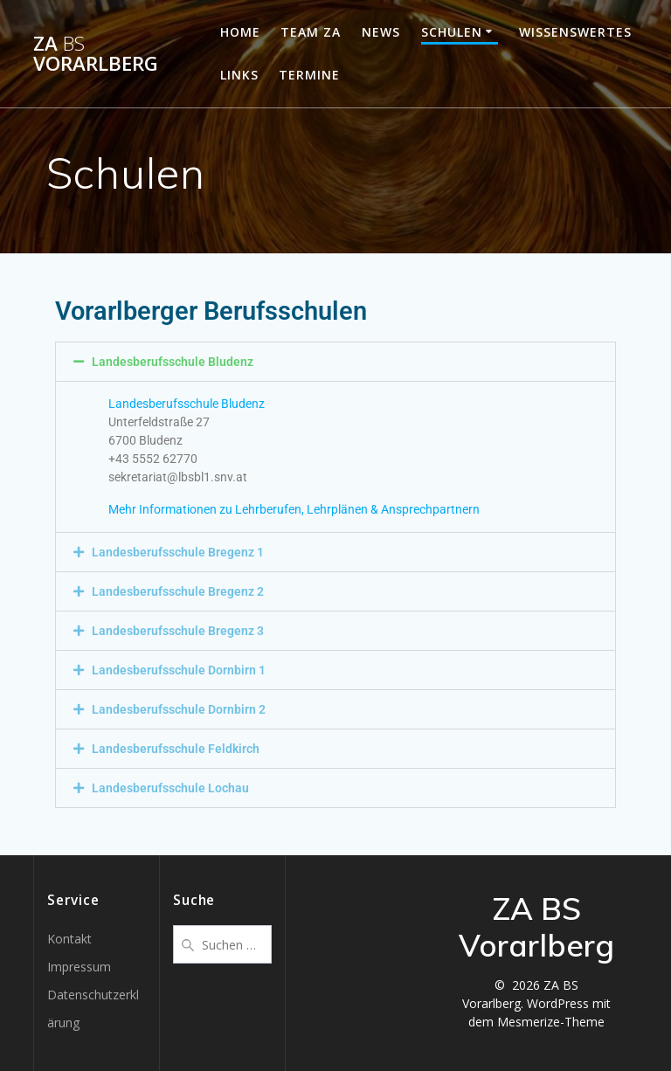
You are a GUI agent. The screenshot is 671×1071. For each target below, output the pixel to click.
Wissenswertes (575, 32)
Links (239, 74)
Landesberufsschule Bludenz (172, 362)
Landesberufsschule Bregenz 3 (178, 631)
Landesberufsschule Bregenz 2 (178, 591)
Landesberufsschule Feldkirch (175, 749)
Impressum (79, 966)
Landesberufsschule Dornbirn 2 (179, 709)
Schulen (451, 32)
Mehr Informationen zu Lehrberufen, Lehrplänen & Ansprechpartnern (294, 509)
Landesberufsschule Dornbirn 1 (179, 670)
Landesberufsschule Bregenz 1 (178, 552)
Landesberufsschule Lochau (170, 788)
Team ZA (310, 32)
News (381, 32)
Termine (309, 74)
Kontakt (69, 938)
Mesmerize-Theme (551, 1021)
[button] (335, 361)
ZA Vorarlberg (95, 53)
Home (240, 32)
